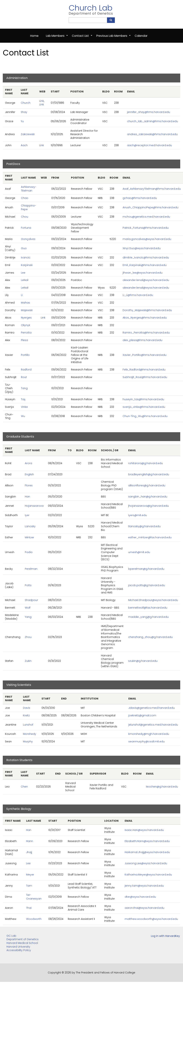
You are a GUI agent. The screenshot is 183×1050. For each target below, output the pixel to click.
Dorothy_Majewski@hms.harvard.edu (147, 310)
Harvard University (18, 947)
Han (27, 496)
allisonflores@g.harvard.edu (146, 485)
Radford (26, 370)
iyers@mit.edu (137, 515)
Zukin (28, 661)
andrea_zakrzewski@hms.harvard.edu (152, 134)
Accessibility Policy (18, 950)
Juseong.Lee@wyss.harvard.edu (146, 863)
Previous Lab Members (113, 38)
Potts (28, 585)
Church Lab (90, 7)
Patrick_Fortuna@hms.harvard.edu (146, 228)
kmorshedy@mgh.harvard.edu (148, 734)
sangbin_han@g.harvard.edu (147, 496)
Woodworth (33, 919)
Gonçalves (28, 239)
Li (22, 295)
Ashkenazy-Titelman (28, 188)
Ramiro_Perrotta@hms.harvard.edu (146, 332)
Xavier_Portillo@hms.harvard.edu (144, 355)
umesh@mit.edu (139, 552)
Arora (28, 463)
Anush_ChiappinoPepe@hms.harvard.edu (150, 207)
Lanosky (30, 526)
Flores (29, 485)
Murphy (28, 741)
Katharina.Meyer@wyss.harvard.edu (148, 874)
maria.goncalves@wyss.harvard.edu (147, 239)
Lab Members (57, 38)
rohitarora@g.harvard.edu (145, 463)
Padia (28, 552)
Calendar (141, 36)
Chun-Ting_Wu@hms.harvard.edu (145, 416)
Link (41, 101)
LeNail (24, 280)
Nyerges (26, 317)
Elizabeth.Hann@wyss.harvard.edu (147, 841)
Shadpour (31, 600)
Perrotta (26, 332)
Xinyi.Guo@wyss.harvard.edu (142, 248)
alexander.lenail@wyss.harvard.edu (146, 280)
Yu (22, 121)
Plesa (24, 340)
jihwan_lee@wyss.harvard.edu (142, 273)
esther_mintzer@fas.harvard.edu (150, 537)
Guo (24, 248)
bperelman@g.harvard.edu (146, 569)
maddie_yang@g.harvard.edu (148, 617)
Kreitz (26, 715)
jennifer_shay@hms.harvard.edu (148, 112)
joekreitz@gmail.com (142, 715)
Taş (23, 399)
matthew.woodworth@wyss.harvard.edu (151, 919)
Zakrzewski (28, 134)
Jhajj (29, 852)
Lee (23, 273)
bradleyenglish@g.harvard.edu (148, 474)
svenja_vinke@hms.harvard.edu (144, 407)
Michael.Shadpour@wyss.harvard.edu (153, 600)
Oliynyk (25, 325)
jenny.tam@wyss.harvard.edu (144, 886)
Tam (29, 886)
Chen (24, 786)
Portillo (25, 355)
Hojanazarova (34, 506)
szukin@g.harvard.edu (142, 661)
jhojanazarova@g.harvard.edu (148, 506)
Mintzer (29, 537)
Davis (26, 708)
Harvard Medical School (22, 943)
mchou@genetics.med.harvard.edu (146, 217)
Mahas (25, 302)
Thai (28, 908)
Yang (28, 617)
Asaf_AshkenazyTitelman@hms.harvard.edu (152, 189)
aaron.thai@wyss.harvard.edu (144, 908)
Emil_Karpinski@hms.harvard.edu (145, 265)
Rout (24, 377)
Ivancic (25, 257)
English (29, 474)
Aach (24, 145)
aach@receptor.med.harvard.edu (149, 145)
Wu (23, 416)
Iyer (27, 515)
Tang (24, 388)
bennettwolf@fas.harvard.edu (147, 607)
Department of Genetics (22, 939)
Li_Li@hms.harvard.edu (138, 295)
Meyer (30, 874)
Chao (24, 198)
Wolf (27, 607)
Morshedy (29, 734)
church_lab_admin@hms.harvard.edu (152, 121)
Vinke (24, 407)
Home (34, 36)
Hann (29, 841)
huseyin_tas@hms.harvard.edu (143, 399)
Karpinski (27, 265)
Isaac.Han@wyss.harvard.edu (144, 830)
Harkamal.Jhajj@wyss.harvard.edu (147, 852)
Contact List (82, 38)
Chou (24, 217)
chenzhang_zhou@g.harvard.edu (150, 637)
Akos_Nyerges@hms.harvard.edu (145, 317)
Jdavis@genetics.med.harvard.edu (151, 708)
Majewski (27, 310)
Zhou (28, 637)
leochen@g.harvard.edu (162, 786)
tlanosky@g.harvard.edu (144, 526)
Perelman (31, 569)
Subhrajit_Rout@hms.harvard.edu (145, 377)
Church (25, 103)
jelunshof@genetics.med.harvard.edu (153, 724)
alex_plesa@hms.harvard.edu (142, 340)
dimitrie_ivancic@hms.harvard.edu (146, 257)
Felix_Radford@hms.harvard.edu (144, 370)
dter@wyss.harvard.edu (140, 897)
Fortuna (26, 228)
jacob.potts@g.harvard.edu (146, 585)
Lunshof (28, 724)
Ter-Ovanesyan (33, 896)
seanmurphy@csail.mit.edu (146, 741)
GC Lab (11, 936)
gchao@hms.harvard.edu (140, 198)
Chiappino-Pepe (28, 207)
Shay (24, 112)
